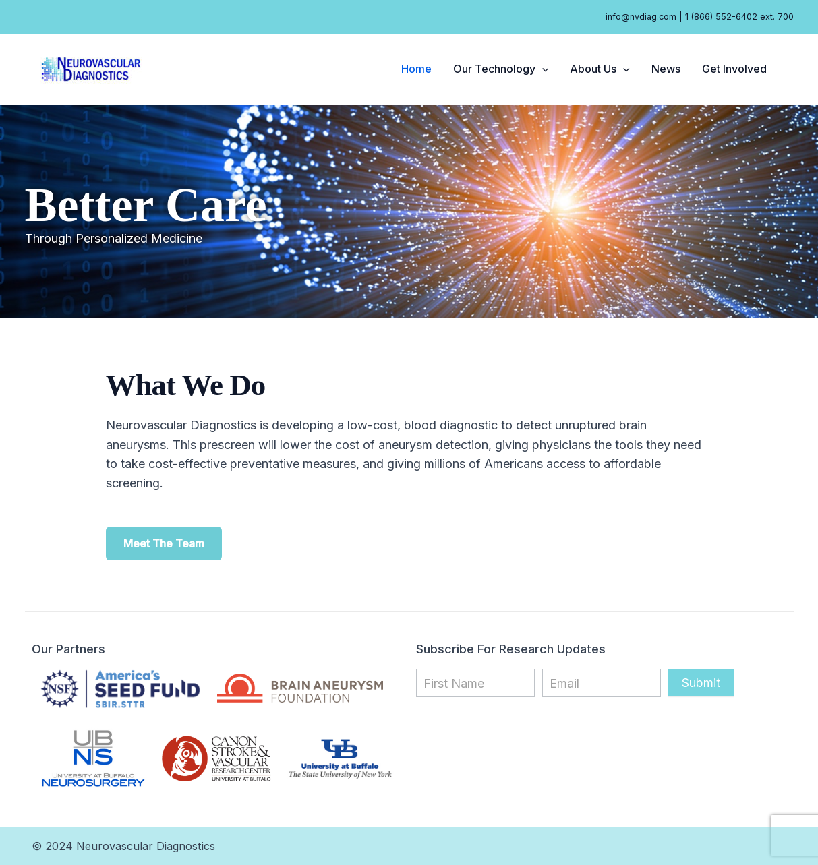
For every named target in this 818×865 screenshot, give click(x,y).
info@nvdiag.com (641, 16)
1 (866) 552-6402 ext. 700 (739, 16)
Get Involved (734, 68)
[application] (542, 68)
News (665, 68)
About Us (600, 68)
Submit (701, 683)
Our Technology (501, 68)
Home (416, 68)
